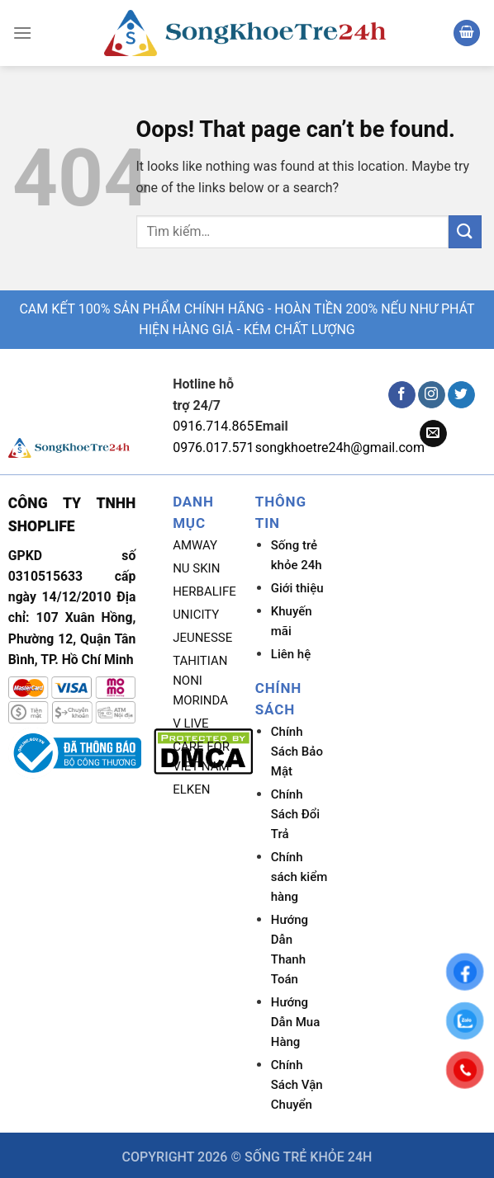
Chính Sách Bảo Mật (297, 751)
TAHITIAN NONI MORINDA (200, 680)
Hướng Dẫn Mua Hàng (296, 1022)
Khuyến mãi (291, 621)
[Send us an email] (433, 434)
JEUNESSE (202, 637)
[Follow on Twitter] (461, 395)
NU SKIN (196, 568)
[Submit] (465, 231)
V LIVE (191, 723)
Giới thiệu (297, 588)
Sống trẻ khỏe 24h (296, 555)
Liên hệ (291, 654)
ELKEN (191, 789)
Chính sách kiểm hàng (299, 877)
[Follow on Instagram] (431, 395)
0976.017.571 (213, 447)
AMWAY (195, 545)
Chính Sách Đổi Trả (295, 814)
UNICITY (196, 614)
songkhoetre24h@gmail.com (340, 447)
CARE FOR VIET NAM (201, 756)
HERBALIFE (204, 591)
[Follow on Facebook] (402, 395)
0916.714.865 (213, 426)
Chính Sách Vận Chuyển (297, 1085)
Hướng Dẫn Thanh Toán (289, 949)
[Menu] (22, 32)
